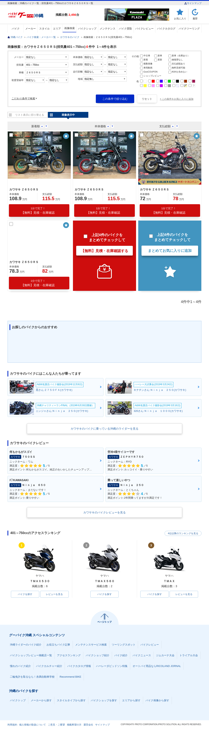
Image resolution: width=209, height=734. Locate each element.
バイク (16, 28)
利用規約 (12, 724)
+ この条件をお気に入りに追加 (176, 99)
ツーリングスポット (123, 644)
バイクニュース (142, 655)
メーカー (30, 28)
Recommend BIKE (70, 676)
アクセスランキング (69, 655)
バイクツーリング (189, 28)
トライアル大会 (188, 655)
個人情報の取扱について (32, 724)
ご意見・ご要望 (56, 724)
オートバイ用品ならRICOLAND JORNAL (157, 666)
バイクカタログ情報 (79, 666)
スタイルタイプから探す (71, 700)
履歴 (195, 18)
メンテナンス (107, 28)
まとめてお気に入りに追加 (170, 251)
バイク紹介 (121, 655)
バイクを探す (25, 594)
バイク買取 (125, 28)
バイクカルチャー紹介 (49, 666)
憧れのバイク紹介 (20, 666)
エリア (57, 28)
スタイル (44, 28)
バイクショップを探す (104, 700)
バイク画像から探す (157, 700)
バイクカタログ (166, 28)
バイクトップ (18, 700)
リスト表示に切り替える (29, 114)
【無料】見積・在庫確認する (104, 251)
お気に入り (180, 18)
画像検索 (69, 28)
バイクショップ (87, 28)
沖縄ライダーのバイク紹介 (25, 644)
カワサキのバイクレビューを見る (104, 512)
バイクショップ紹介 (97, 655)
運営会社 (88, 724)
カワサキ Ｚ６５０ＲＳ (23, 189)
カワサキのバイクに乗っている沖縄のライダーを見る (104, 428)
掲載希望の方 (74, 724)
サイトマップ (193, 3)
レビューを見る (54, 594)
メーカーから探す (41, 700)
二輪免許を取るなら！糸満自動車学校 (32, 676)
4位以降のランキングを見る (183, 533)
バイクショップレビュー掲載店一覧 (31, 655)
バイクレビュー (144, 28)
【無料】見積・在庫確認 (38, 210)
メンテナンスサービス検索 (91, 644)
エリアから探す (131, 700)
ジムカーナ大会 (165, 655)
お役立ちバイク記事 (58, 644)
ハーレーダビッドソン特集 (112, 666)
